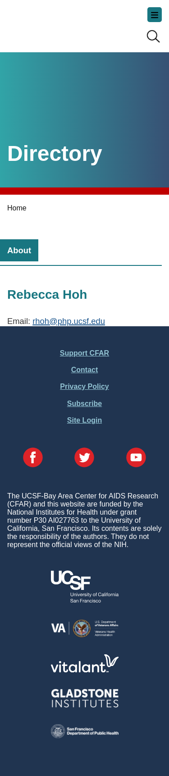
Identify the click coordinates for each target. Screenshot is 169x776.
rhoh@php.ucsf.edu (68, 321)
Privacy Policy (84, 386)
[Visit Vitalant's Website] (85, 670)
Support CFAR (84, 353)
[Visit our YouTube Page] (136, 458)
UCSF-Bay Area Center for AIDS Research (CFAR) (52, 22)
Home (17, 208)
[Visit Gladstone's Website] (85, 705)
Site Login (84, 420)
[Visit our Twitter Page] (84, 458)
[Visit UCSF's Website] (85, 600)
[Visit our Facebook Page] (33, 458)
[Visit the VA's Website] (85, 635)
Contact (84, 370)
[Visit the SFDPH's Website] (85, 735)
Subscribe (84, 403)
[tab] (19, 250)
